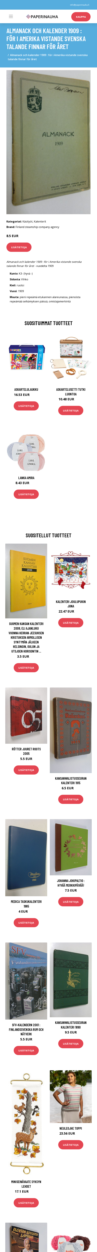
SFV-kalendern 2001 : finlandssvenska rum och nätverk (26, 1029)
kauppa (81, 16)
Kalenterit (40, 221)
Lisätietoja (19, 247)
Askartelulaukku (26, 389)
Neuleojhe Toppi (71, 1128)
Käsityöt (27, 221)
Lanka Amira (26, 478)
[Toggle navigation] (10, 16)
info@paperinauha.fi (79, 4)
